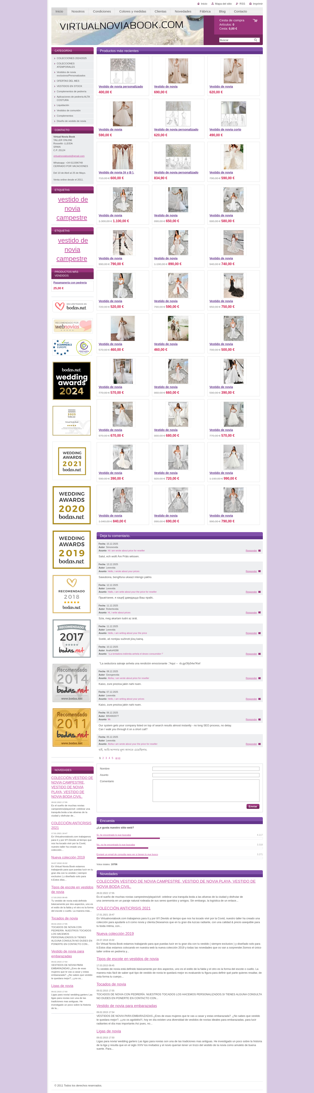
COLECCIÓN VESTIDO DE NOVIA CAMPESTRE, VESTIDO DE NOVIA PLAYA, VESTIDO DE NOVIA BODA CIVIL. (72, 787)
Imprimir (258, 3)
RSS (242, 3)
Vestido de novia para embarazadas (127, 1006)
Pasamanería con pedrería (70, 282)
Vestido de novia (166, 86)
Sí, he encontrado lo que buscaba (114, 835)
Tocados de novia (111, 984)
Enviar (253, 806)
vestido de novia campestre (72, 208)
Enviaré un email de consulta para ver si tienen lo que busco (127, 854)
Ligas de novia (109, 1031)
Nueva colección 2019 (115, 934)
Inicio (204, 3)
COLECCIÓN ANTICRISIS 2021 (124, 908)
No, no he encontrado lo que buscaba (116, 844)
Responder (251, 550)
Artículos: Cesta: (231, 24)
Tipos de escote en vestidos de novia (128, 959)
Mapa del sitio (223, 3)
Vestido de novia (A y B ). (116, 172)
